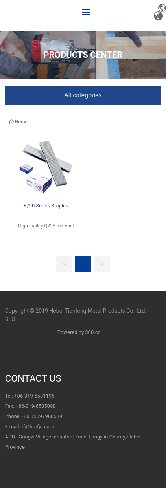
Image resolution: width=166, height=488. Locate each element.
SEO (10, 319)
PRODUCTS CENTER (83, 55)
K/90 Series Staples (46, 206)
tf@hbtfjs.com (38, 426)
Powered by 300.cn (78, 332)
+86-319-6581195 (34, 396)
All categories (83, 95)
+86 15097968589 (42, 416)
